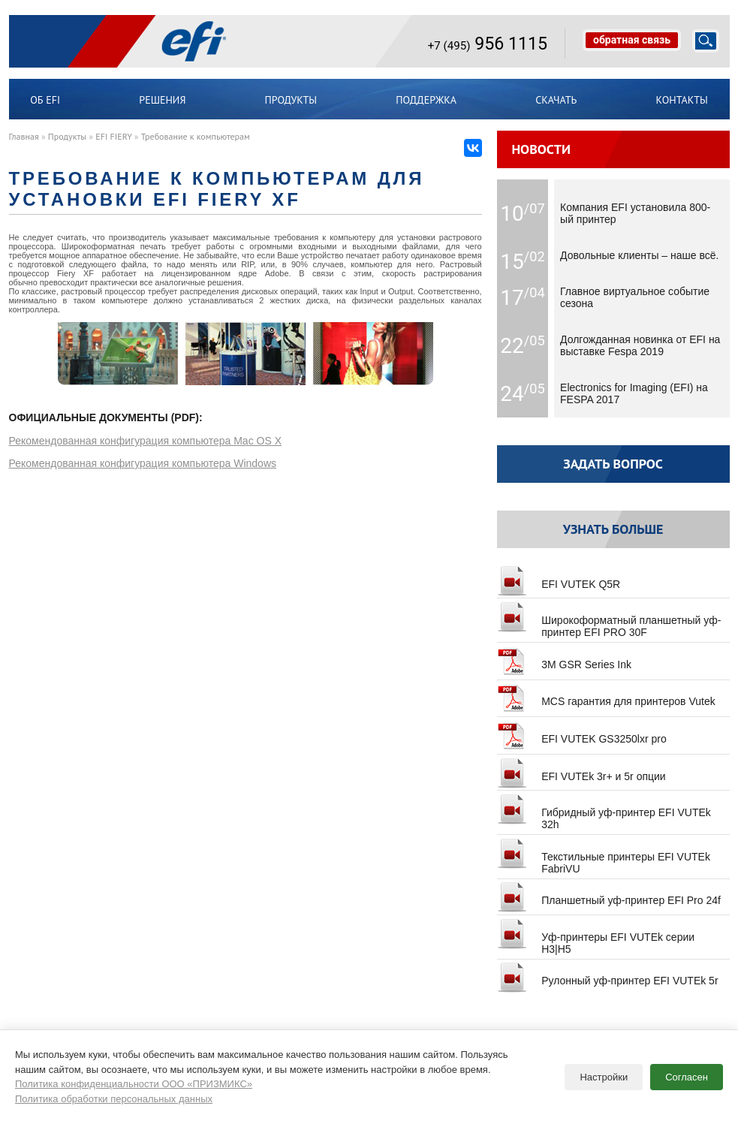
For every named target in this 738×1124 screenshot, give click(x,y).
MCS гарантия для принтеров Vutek (606, 695)
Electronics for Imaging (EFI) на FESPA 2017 (634, 393)
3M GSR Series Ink (564, 658)
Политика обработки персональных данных (113, 1092)
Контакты (682, 100)
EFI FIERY (113, 136)
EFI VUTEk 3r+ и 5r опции (581, 770)
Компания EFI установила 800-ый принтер (635, 213)
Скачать (556, 100)
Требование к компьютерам (195, 136)
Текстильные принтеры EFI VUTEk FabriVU (603, 857)
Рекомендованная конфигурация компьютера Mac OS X (145, 441)
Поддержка (426, 100)
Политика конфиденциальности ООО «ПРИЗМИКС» (133, 1077)
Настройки (604, 1071)
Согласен (686, 1071)
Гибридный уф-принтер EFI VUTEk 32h (604, 812)
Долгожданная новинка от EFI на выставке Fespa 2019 (640, 345)
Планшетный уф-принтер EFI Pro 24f (609, 894)
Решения (162, 100)
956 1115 (487, 43)
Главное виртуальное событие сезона (634, 297)
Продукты (291, 100)
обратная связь (631, 40)
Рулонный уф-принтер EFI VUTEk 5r (607, 975)
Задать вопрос (613, 463)
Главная (24, 136)
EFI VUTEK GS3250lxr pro (582, 733)
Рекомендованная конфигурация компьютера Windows (143, 463)
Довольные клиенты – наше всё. (639, 255)
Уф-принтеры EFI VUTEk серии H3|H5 (595, 937)
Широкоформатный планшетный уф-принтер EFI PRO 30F (609, 620)
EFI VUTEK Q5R (559, 578)
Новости (541, 149)
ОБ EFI (45, 100)
